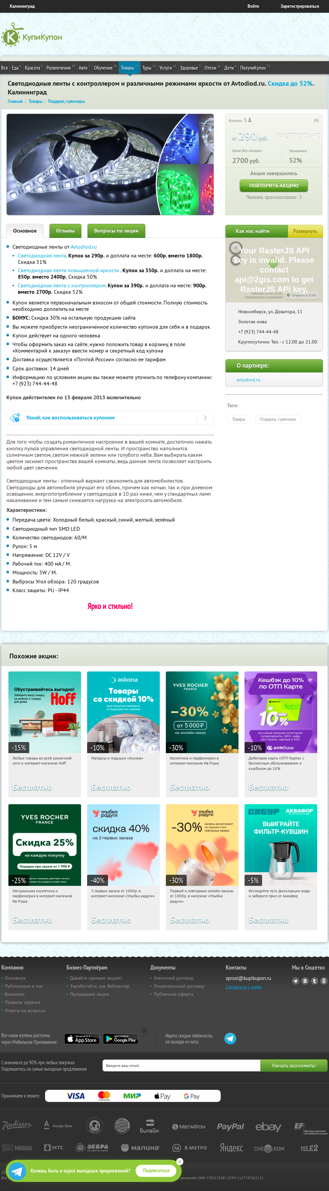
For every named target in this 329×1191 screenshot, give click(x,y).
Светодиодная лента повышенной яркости (69, 270)
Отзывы (65, 230)
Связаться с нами (244, 987)
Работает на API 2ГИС (267, 293)
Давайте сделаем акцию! (96, 978)
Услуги (167, 67)
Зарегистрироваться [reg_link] (300, 6)
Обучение (105, 67)
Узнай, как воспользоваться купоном (70, 417)
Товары (130, 67)
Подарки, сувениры (278, 419)
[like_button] (309, 120)
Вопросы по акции (116, 230)
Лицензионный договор (179, 986)
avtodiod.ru (248, 380)
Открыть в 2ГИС (304, 295)
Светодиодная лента (42, 255)
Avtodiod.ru (84, 246)
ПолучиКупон (255, 67)
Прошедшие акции (89, 994)
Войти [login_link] (253, 6)
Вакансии (15, 994)
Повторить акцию (273, 185)
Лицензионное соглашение (264, 297)
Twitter (314, 981)
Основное (25, 230)
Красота (34, 67)
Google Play (120, 1038)
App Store (82, 1038)
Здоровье (190, 67)
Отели (213, 67)
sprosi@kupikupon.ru (248, 978)
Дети (230, 67)
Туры (149, 67)
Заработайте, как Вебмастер (100, 986)
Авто (84, 67)
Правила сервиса (22, 1002)
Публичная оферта (173, 994)
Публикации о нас (24, 986)
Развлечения (60, 67)
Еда (16, 67)
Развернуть (305, 231)
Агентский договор (174, 978)
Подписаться (156, 1170)
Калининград (22, 6)
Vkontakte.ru (305, 981)
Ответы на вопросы (25, 1011)
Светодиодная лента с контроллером (62, 285)
